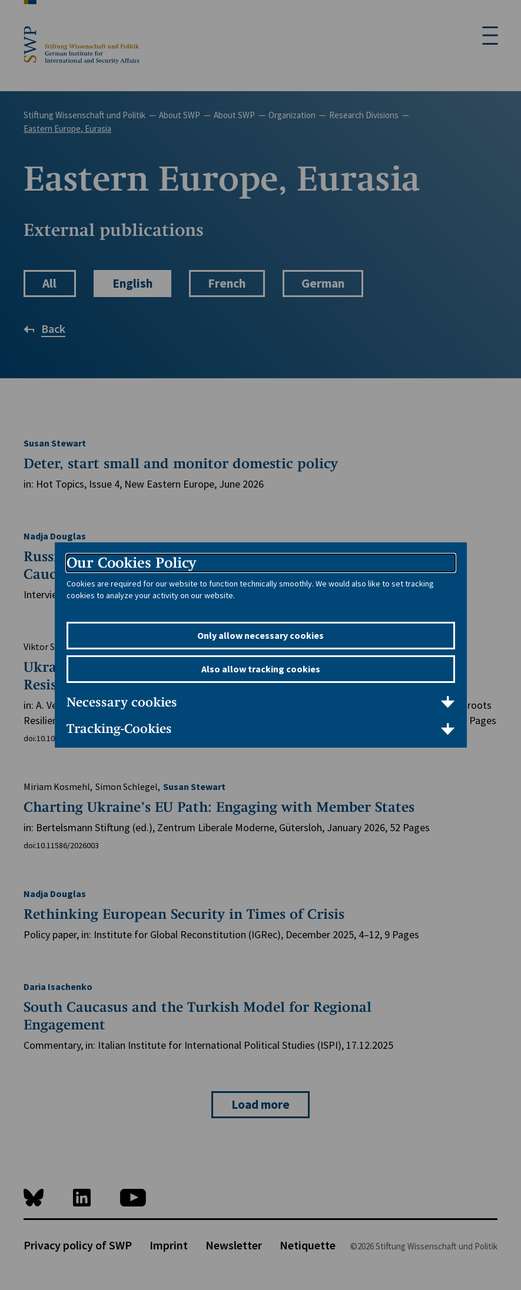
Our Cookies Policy (131, 562)
